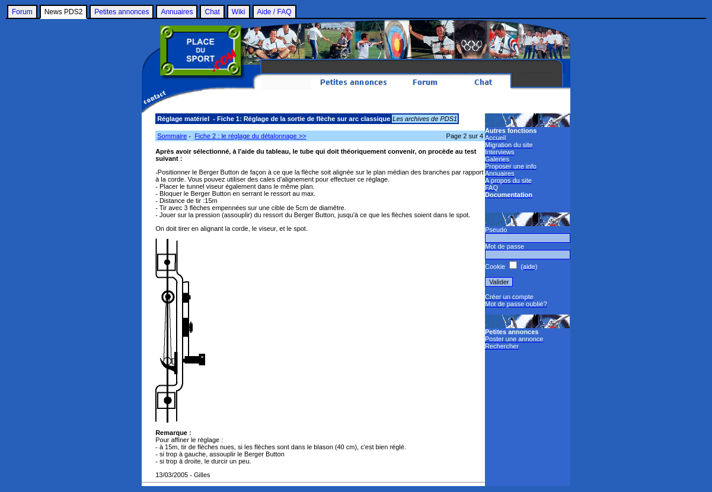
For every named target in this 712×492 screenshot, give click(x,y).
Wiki (238, 12)
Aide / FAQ (274, 12)
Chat (212, 12)
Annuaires (177, 12)
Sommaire (172, 135)
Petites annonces (121, 12)
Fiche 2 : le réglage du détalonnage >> (250, 135)
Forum (22, 12)
